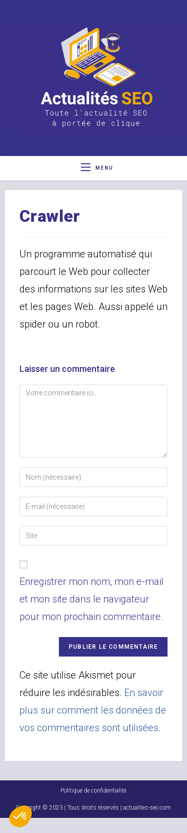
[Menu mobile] (97, 168)
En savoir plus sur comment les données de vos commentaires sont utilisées (92, 710)
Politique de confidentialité (93, 805)
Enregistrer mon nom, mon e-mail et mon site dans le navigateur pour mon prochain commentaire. (91, 599)
